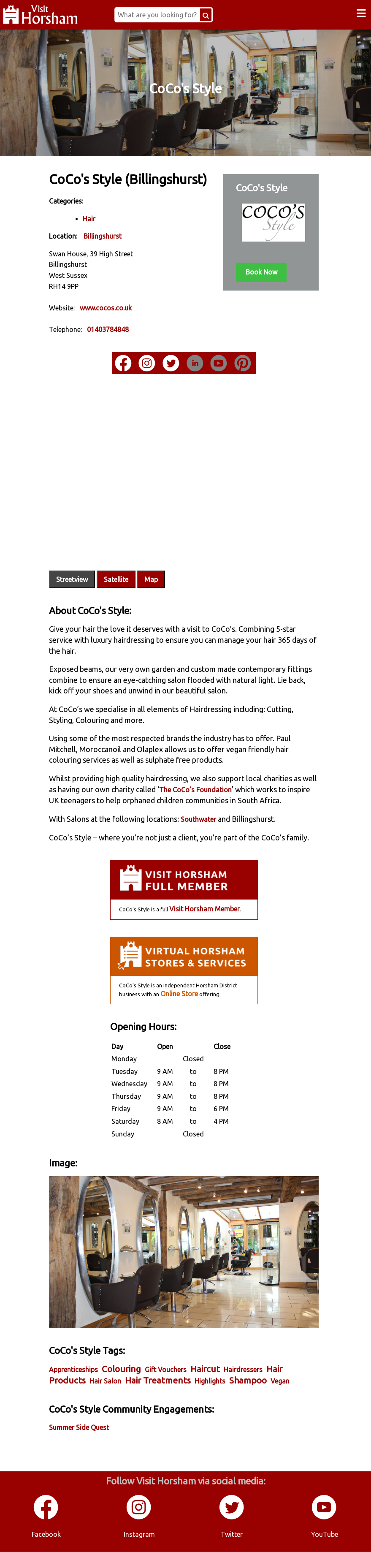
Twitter (232, 1534)
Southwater (213, 820)
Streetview (87, 569)
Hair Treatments (173, 1374)
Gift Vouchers (181, 1363)
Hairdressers (258, 1363)
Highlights (225, 1375)
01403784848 (123, 339)
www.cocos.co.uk (121, 317)
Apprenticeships (88, 1363)
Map (166, 569)
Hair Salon (120, 1375)
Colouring (136, 1363)
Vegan (73, 1386)
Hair (104, 228)
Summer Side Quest (94, 1432)
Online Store (178, 1005)
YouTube (324, 1534)
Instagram (139, 1534)
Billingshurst (118, 246)
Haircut (220, 1363)
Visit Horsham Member (203, 920)
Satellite (131, 569)
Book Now (253, 271)
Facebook (46, 1534)
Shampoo (263, 1374)
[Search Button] (217, 14)
